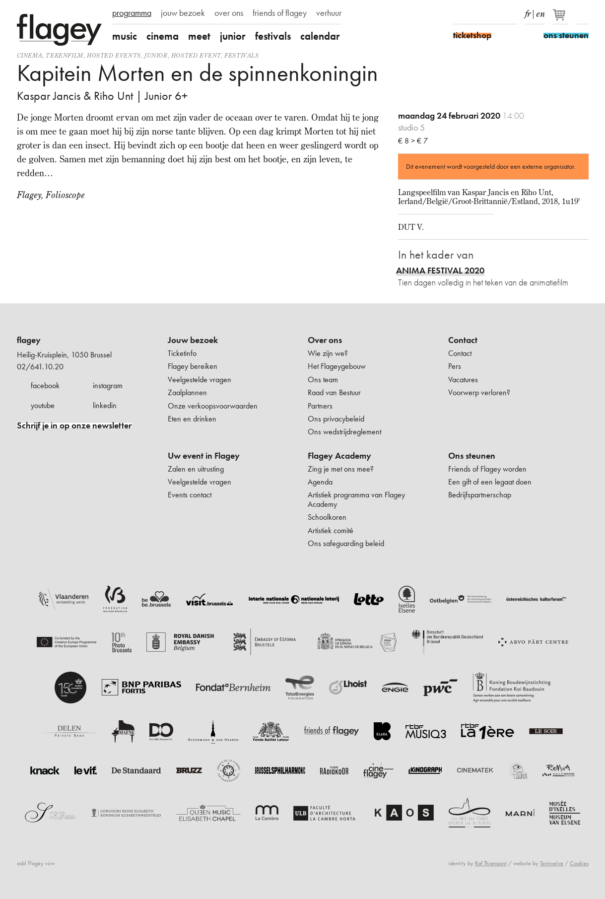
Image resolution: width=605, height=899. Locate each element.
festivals (273, 36)
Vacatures (463, 379)
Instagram (476, 14)
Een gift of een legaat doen (490, 482)
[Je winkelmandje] (561, 19)
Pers (454, 366)
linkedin (105, 405)
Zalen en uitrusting (196, 469)
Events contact (189, 494)
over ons (228, 13)
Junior (156, 55)
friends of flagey (280, 13)
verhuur (328, 13)
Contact (462, 340)
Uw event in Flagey (204, 456)
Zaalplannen (187, 392)
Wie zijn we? (328, 353)
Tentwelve (551, 863)
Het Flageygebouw (337, 366)
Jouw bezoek (193, 340)
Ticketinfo (182, 353)
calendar (320, 36)
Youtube (494, 14)
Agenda (320, 482)
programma (131, 13)
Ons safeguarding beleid (346, 543)
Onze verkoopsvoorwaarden (213, 406)
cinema (162, 36)
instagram (108, 385)
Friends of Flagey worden (487, 469)
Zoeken (583, 14)
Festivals (241, 55)
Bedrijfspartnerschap (479, 494)
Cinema (30, 55)
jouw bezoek (183, 13)
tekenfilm (64, 55)
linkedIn (511, 14)
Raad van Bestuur (334, 392)
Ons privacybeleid (336, 419)
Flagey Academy (339, 456)
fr (528, 12)
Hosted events (114, 55)
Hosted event (196, 55)
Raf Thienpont (491, 863)
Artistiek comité (330, 530)
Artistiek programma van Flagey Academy (356, 499)
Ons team (323, 379)
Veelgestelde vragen (199, 379)
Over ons (325, 340)
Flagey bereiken (192, 366)
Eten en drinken (192, 419)
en (540, 12)
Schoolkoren (327, 517)
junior (233, 36)
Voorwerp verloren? (479, 392)
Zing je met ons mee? (341, 469)
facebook (45, 385)
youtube (43, 405)
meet (199, 36)
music (124, 36)
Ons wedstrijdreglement (344, 431)
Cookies (579, 863)
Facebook (459, 14)
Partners (320, 406)
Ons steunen (471, 456)
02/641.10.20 (40, 366)
